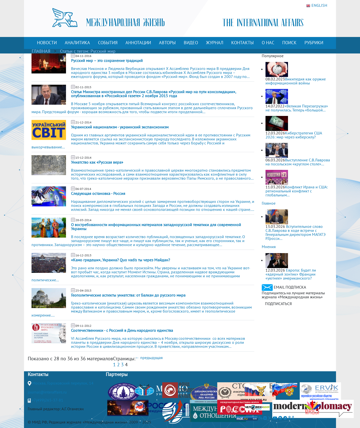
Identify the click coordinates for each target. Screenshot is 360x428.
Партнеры (117, 374)
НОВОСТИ (47, 42)
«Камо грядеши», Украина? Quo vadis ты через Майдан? (120, 259)
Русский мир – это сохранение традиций (107, 60)
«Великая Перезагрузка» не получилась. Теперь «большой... (297, 107)
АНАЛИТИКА (77, 42)
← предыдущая (149, 357)
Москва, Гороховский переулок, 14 (63, 383)
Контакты (38, 374)
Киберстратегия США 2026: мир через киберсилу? (294, 134)
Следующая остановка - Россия (98, 193)
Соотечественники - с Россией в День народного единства (122, 330)
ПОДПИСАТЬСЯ (278, 303)
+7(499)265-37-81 (47, 400)
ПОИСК (289, 42)
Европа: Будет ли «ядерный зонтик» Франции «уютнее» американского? (291, 274)
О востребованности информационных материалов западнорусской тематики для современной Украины (156, 226)
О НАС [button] (268, 42)
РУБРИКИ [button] (313, 42)
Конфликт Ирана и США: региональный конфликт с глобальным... (297, 190)
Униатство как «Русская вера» (97, 162)
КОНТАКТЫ (242, 42)
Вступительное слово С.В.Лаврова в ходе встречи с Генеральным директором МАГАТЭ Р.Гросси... (296, 232)
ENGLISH (316, 5)
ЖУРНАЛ (214, 42)
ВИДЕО (191, 42)
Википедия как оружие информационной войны (296, 80)
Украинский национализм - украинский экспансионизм (119, 126)
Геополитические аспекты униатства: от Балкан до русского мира (128, 295)
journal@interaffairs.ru (47, 392)
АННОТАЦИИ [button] (138, 42)
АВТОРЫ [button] (167, 42)
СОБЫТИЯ (108, 42)
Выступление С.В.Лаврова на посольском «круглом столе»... (298, 161)
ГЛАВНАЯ (41, 51)
